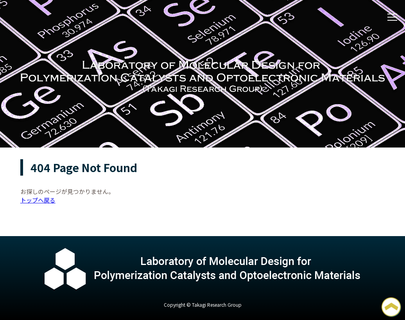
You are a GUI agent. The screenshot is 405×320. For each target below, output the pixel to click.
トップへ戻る (38, 200)
